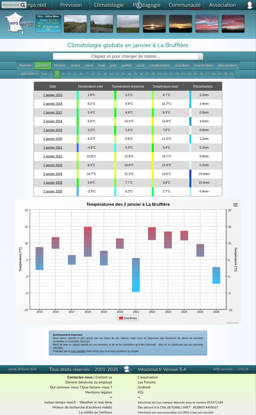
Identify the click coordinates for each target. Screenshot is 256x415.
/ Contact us (89, 377)
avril (89, 65)
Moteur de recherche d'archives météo (82, 407)
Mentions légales (98, 392)
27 (207, 74)
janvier (42, 65)
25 (195, 74)
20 (165, 74)
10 (105, 74)
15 (135, 74)
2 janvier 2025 (52, 182)
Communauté (185, 6)
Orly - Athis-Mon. (48, 16)
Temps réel (35, 6)
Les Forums (147, 382)
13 (123, 74)
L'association (148, 377)
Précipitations (203, 86)
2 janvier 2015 (52, 95)
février (60, 65)
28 (213, 74)
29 (219, 74)
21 (171, 74)
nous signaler (78, 351)
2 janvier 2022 (52, 156)
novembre (203, 65)
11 (111, 74)
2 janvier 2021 (52, 147)
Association (222, 5)
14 (129, 74)
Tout (44, 74)
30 (225, 74)
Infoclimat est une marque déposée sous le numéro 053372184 (180, 402)
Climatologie (109, 5)
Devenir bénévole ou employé (88, 382)
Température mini (90, 86)
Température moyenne (128, 86)
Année (25, 65)
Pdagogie (147, 5)
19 (159, 74)
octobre (182, 65)
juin (113, 65)
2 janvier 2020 (52, 139)
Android (144, 387)
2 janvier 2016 (52, 104)
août (140, 65)
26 (201, 74)
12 (117, 74)
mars (75, 65)
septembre (160, 65)
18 (153, 74)
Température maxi (166, 86)
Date (53, 86)
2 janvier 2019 (52, 130)
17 (147, 74)
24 (189, 74)
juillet (127, 65)
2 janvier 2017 (52, 112)
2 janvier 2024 (52, 174)
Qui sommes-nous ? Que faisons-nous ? (81, 387)
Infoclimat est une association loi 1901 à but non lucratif (175, 412)
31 (231, 74)
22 (177, 74)
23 (183, 74)
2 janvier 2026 (52, 191)
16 (141, 74)
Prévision (71, 5)
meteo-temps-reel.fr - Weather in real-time (78, 402)
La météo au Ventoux (95, 412)
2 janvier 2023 (52, 165)
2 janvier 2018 (52, 121)
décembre (227, 65)
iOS (141, 392)
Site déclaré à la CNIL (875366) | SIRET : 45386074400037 (178, 407)
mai (101, 65)
